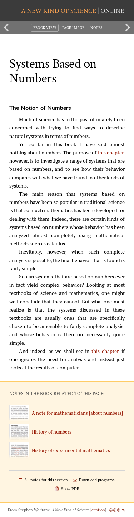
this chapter (110, 152)
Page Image (73, 27)
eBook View (44, 27)
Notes (96, 27)
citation (98, 509)
